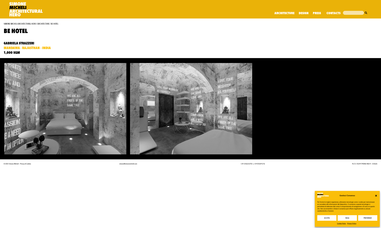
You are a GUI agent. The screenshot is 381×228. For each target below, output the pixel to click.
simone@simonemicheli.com (128, 164)
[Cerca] (366, 13)
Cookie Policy (341, 223)
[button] (376, 195)
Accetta (327, 218)
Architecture (284, 13)
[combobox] (353, 13)
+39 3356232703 (246, 164)
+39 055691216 (259, 164)
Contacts (333, 13)
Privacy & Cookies (25, 164)
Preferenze (368, 218)
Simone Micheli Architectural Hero (20, 23)
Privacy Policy (351, 223)
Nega (347, 218)
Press (317, 13)
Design (304, 13)
